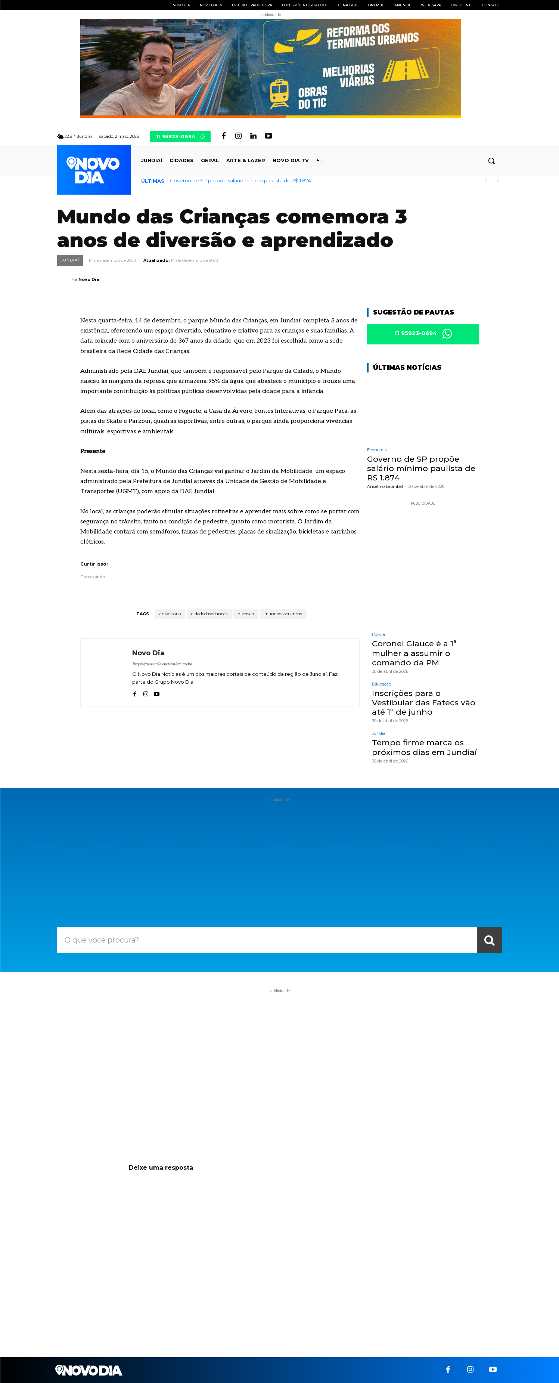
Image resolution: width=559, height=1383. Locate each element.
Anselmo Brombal (385, 486)
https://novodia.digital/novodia (162, 663)
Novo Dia (88, 279)
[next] (497, 180)
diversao (246, 613)
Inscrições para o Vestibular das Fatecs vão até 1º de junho (423, 703)
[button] (491, 160)
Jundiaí (70, 260)
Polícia (378, 635)
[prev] (485, 180)
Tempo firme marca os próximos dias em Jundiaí (424, 747)
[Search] (489, 940)
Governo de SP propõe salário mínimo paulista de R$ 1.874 (240, 180)
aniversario (170, 613)
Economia (377, 450)
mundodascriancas (283, 613)
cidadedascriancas (209, 613)
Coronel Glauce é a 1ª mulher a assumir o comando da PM (414, 653)
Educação (381, 684)
